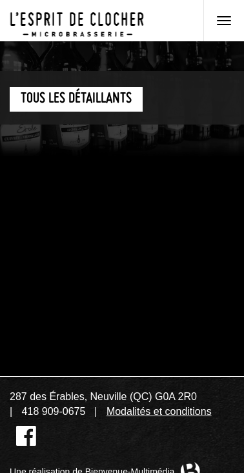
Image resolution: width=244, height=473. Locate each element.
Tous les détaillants (76, 99)
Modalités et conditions (159, 411)
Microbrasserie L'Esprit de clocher (77, 20)
